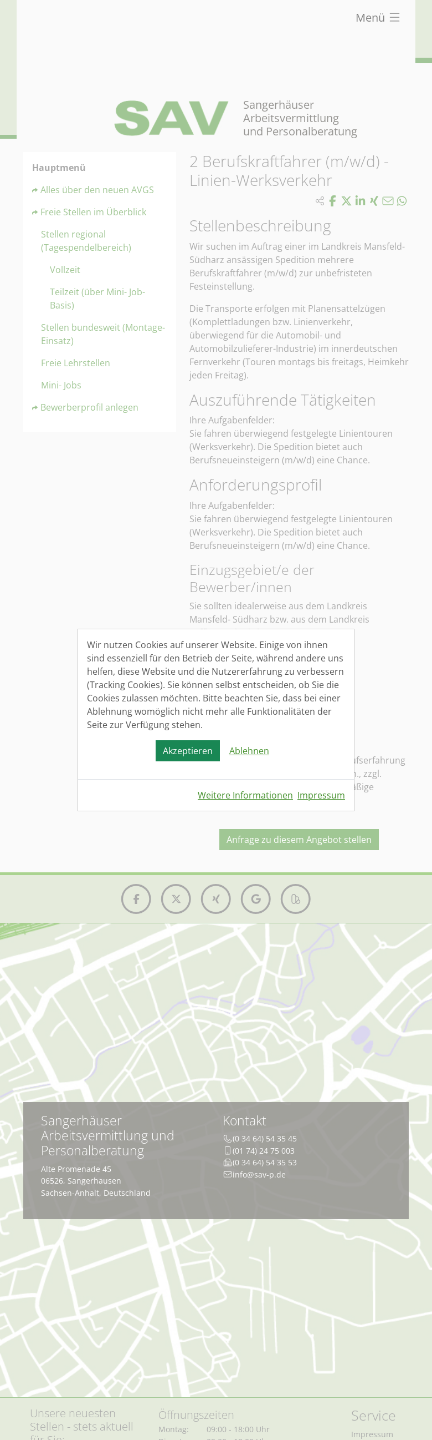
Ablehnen (249, 751)
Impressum (321, 795)
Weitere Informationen (245, 795)
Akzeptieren (188, 751)
